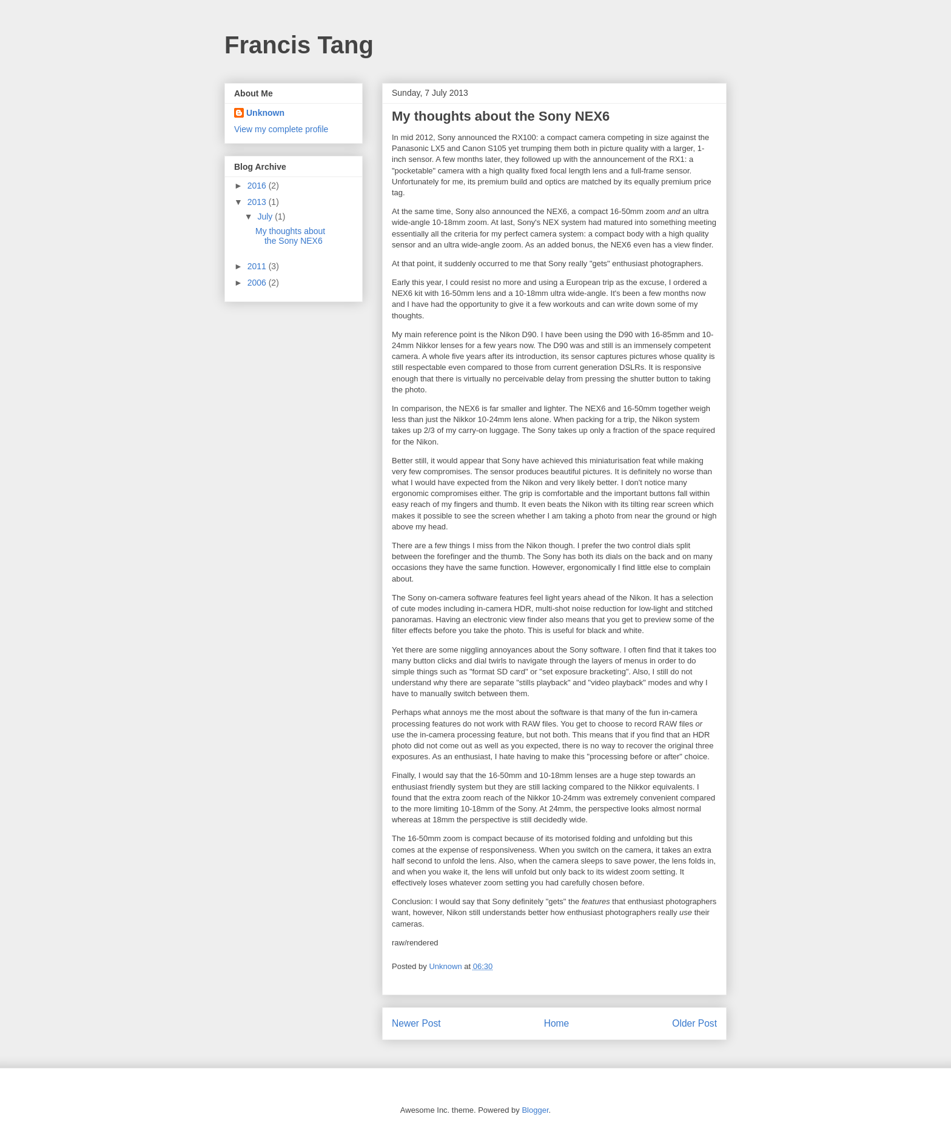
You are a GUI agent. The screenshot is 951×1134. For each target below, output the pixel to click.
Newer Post (416, 1023)
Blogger (535, 1110)
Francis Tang (299, 45)
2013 (258, 202)
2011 (258, 266)
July (266, 216)
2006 (258, 282)
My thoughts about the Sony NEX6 (290, 236)
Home (557, 1023)
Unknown (265, 113)
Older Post (694, 1023)
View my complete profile (281, 129)
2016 (258, 185)
